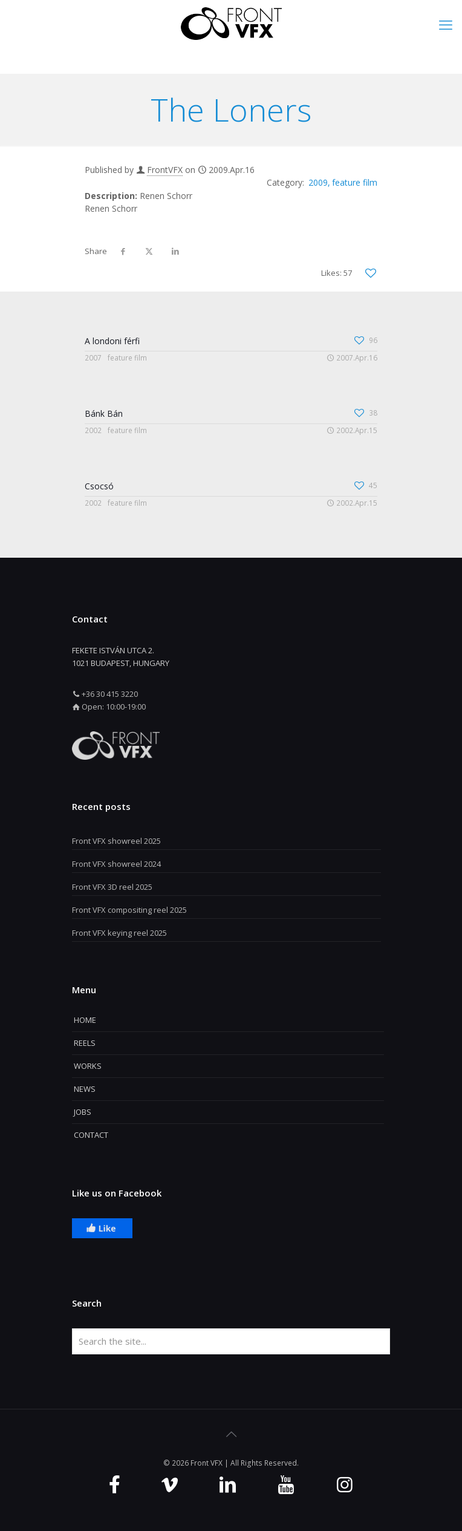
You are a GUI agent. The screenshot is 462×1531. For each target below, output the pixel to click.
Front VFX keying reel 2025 (119, 932)
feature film (354, 182)
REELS (85, 1042)
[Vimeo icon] (169, 1484)
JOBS (82, 1111)
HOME (85, 1019)
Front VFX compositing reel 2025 (129, 909)
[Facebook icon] (114, 1484)
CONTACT (91, 1134)
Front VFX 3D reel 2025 (112, 886)
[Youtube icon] (286, 1484)
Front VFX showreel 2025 (116, 840)
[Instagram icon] (345, 1484)
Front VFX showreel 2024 (116, 863)
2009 (318, 182)
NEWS (85, 1088)
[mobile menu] (445, 24)
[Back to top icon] (231, 1434)
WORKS (88, 1065)
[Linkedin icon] (228, 1484)
